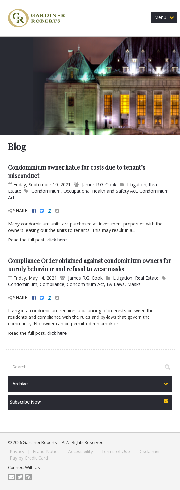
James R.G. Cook (99, 185)
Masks (134, 284)
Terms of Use (116, 451)
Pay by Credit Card (29, 458)
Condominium (46, 191)
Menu (164, 17)
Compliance (52, 284)
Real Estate (146, 278)
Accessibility (81, 451)
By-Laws (116, 284)
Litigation (136, 185)
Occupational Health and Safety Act (100, 191)
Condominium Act (85, 284)
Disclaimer (149, 451)
